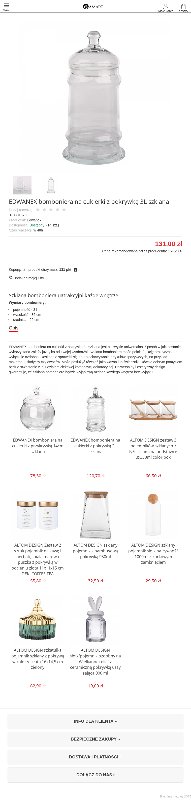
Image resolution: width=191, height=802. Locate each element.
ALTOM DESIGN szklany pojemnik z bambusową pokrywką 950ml (95, 551)
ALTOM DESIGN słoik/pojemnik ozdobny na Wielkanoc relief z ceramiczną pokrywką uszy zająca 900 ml (95, 662)
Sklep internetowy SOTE (175, 797)
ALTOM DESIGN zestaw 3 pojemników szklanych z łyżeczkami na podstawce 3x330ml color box (153, 449)
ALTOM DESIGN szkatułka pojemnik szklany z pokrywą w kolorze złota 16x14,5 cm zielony (37, 659)
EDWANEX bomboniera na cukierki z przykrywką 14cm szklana (37, 446)
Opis (14, 328)
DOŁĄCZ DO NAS (95, 775)
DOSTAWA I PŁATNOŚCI (95, 757)
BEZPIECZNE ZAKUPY (95, 739)
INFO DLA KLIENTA (95, 721)
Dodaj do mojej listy (26, 278)
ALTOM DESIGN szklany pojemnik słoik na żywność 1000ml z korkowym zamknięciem (153, 554)
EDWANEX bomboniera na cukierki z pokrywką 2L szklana (95, 446)
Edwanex (34, 220)
